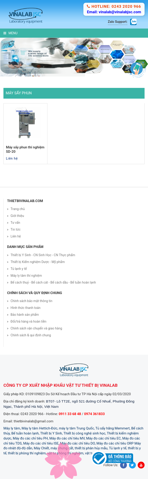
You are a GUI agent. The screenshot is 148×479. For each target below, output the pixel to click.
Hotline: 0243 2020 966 (114, 6)
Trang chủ (18, 209)
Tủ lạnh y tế (19, 269)
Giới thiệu (17, 216)
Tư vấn (15, 222)
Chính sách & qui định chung (31, 335)
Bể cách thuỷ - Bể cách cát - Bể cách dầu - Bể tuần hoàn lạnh (53, 282)
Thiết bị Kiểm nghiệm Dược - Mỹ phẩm (38, 262)
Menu (10, 33)
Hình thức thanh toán (26, 308)
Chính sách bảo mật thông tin (31, 301)
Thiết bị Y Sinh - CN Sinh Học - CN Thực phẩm (43, 255)
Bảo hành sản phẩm (25, 314)
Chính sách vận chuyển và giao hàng (36, 328)
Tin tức (16, 229)
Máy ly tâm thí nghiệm (26, 275)
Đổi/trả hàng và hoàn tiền (29, 321)
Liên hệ (16, 236)
